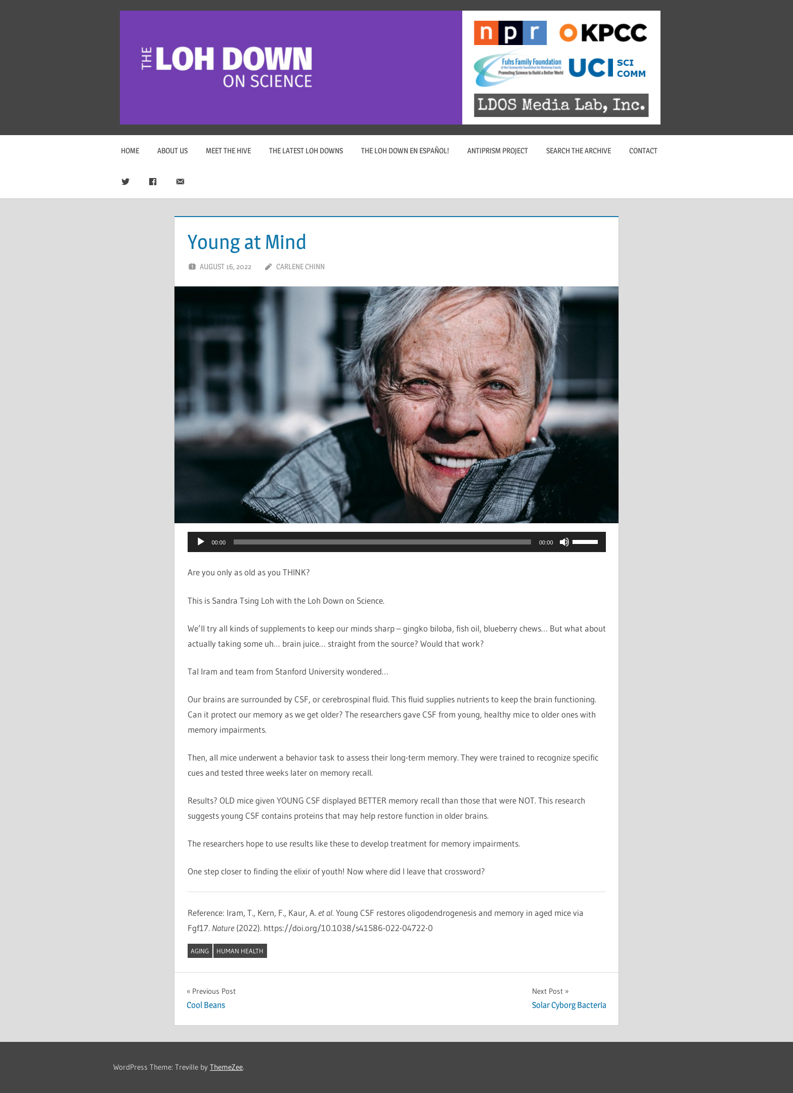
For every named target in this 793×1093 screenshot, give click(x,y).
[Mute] (564, 542)
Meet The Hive (228, 150)
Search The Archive (578, 150)
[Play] (201, 542)
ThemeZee (226, 1067)
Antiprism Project (497, 150)
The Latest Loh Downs (306, 150)
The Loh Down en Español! (405, 150)
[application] (397, 542)
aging (200, 951)
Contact (643, 150)
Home (130, 150)
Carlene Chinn (300, 266)
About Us (172, 150)
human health (239, 951)
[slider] (382, 541)
